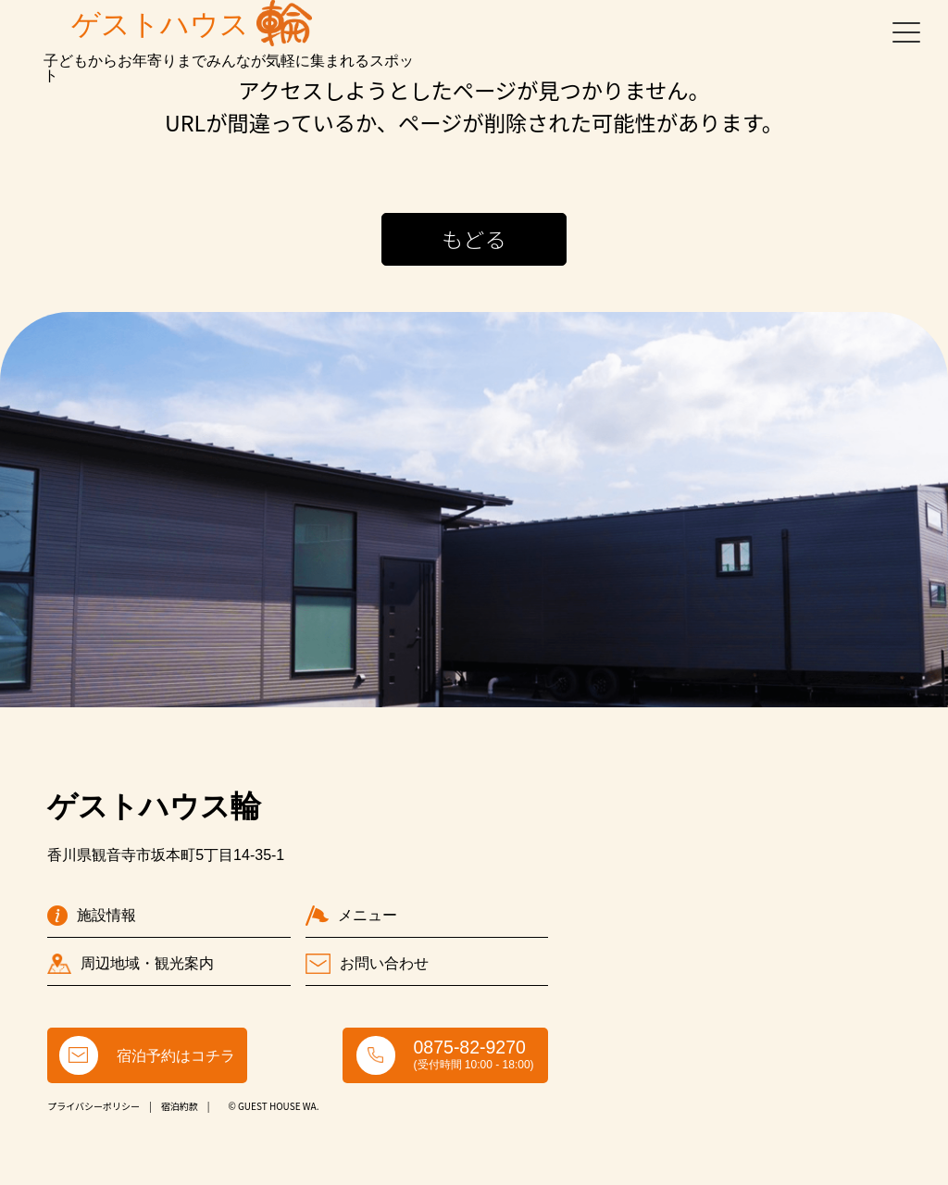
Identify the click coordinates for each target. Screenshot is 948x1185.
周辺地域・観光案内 (130, 964)
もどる (473, 239)
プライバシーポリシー (93, 1106)
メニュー (351, 915)
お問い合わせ (367, 964)
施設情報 (91, 915)
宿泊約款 (179, 1106)
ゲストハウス (192, 23)
